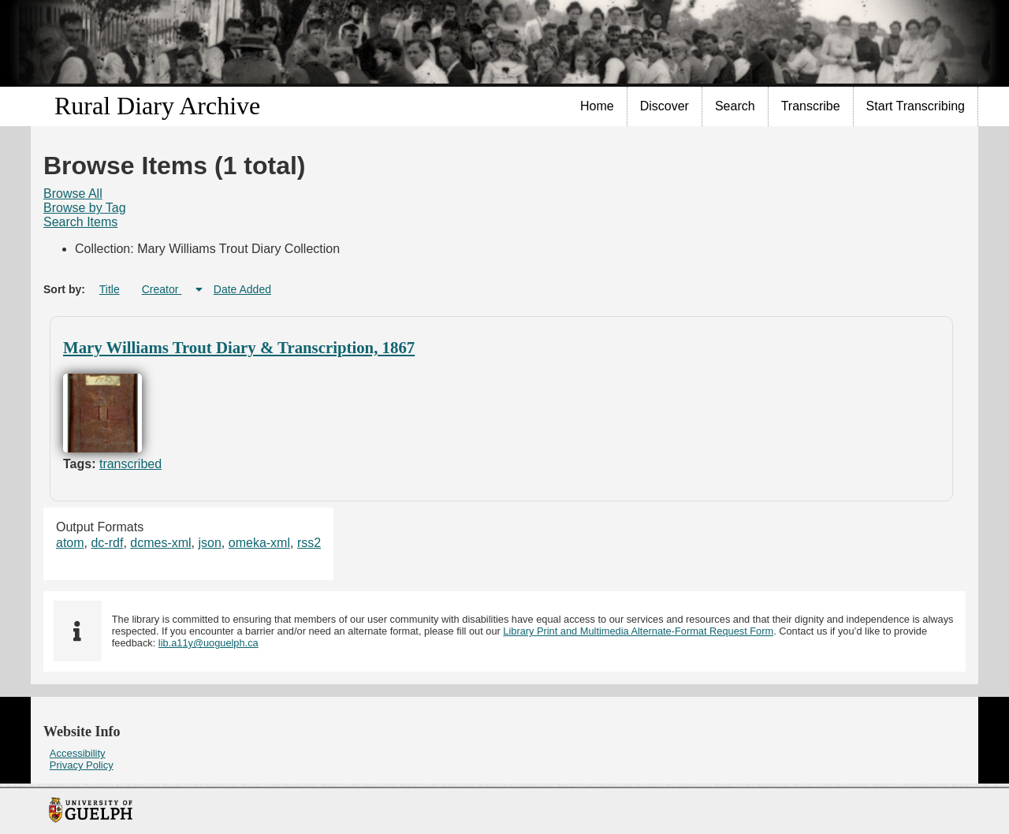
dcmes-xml (160, 542)
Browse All (72, 193)
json (210, 542)
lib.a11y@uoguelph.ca (208, 643)
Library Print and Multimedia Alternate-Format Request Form (638, 631)
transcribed (130, 464)
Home (597, 106)
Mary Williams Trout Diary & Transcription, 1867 (239, 347)
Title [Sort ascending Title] (109, 289)
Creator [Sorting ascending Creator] (162, 289)
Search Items (80, 222)
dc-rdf (107, 542)
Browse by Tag (84, 207)
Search (735, 106)
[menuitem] (597, 106)
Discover (664, 106)
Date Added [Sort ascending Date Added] (242, 289)
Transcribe (810, 106)
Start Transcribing (915, 106)
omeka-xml (259, 542)
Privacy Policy (82, 765)
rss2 (309, 542)
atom (70, 542)
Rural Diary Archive (157, 105)
